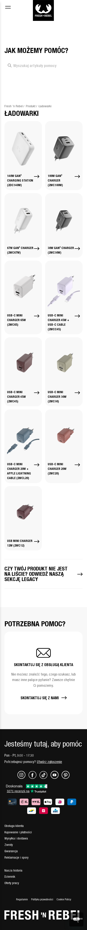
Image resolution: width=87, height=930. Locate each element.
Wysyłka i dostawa (16, 838)
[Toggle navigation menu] (7, 8)
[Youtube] (56, 777)
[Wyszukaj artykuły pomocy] (43, 65)
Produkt (30, 106)
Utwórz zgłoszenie (49, 762)
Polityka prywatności (42, 899)
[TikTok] (45, 777)
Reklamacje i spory (16, 857)
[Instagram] (22, 777)
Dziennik (9, 876)
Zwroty (8, 844)
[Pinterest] (66, 777)
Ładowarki (45, 106)
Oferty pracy (11, 883)
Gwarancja (11, 851)
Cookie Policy (64, 899)
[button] (43, 673)
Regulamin (22, 899)
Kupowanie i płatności (18, 832)
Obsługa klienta (14, 826)
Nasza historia (13, 870)
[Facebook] (34, 777)
